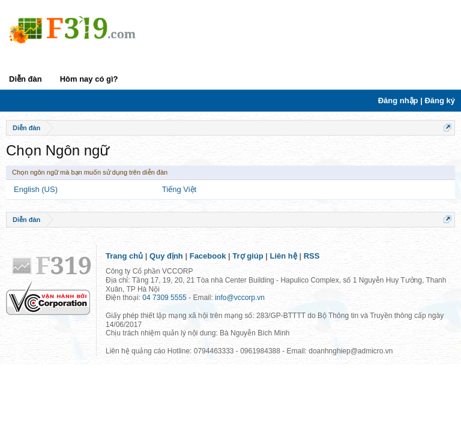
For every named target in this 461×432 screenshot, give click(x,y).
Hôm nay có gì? (89, 78)
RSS (312, 255)
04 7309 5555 (164, 297)
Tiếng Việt (179, 189)
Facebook (208, 255)
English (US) (36, 189)
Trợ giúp (247, 255)
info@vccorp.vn (240, 297)
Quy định (166, 255)
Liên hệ (283, 255)
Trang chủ (124, 255)
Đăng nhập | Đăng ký (416, 100)
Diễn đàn (25, 78)
